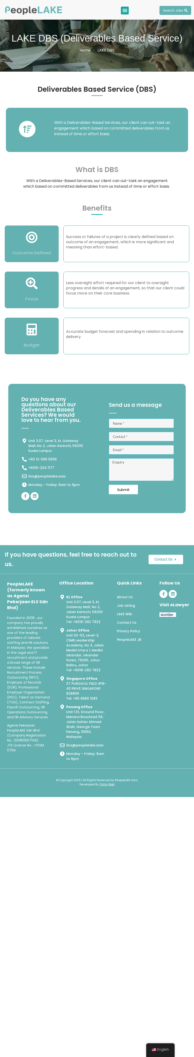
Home (85, 50)
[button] (125, 10)
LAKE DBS (106, 50)
